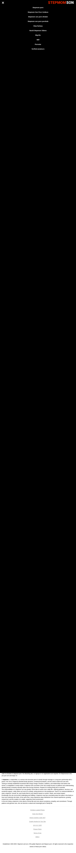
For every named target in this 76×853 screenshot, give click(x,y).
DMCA (37, 837)
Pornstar (38, 44)
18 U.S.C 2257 (37, 825)
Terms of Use (37, 833)
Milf (38, 40)
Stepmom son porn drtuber (38, 17)
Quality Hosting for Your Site (37, 821)
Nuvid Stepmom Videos (37, 30)
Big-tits (38, 35)
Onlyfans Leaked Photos (37, 810)
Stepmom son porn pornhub (38, 21)
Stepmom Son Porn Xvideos (38, 12)
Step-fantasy (38, 26)
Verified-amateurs (38, 49)
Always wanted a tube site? (37, 817)
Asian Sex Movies (37, 814)
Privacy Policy (37, 829)
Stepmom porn (38, 7)
